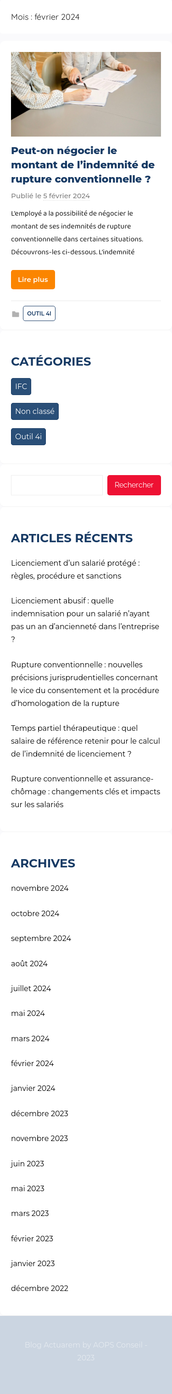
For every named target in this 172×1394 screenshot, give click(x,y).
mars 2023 (30, 1213)
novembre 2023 (39, 1138)
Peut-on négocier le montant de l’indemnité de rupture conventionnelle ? (83, 164)
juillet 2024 (31, 988)
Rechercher (134, 485)
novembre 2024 (40, 888)
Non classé (35, 411)
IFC (21, 386)
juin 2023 (27, 1163)
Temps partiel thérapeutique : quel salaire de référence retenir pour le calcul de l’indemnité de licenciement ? (85, 741)
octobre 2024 (35, 913)
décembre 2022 (39, 1288)
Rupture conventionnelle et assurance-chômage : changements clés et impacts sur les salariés (85, 791)
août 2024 (29, 963)
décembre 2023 (39, 1113)
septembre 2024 (41, 938)
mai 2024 (28, 1013)
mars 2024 (30, 1038)
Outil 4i (39, 313)
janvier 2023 (33, 1263)
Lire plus (33, 279)
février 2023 (32, 1238)
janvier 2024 (33, 1088)
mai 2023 (27, 1188)
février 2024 (32, 1063)
